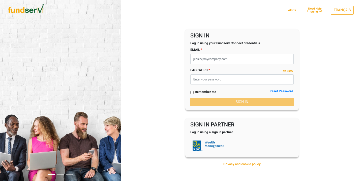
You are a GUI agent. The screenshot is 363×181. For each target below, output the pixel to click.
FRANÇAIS (342, 10)
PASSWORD (199, 70)
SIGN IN (242, 102)
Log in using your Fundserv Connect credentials (225, 43)
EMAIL (195, 50)
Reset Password (281, 91)
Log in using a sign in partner (211, 132)
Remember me (205, 92)
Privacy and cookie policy (242, 164)
